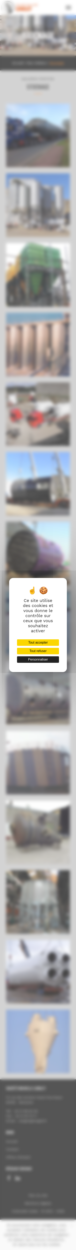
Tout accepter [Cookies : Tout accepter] (38, 642)
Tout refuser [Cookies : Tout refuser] (37, 651)
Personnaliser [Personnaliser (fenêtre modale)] (38, 659)
